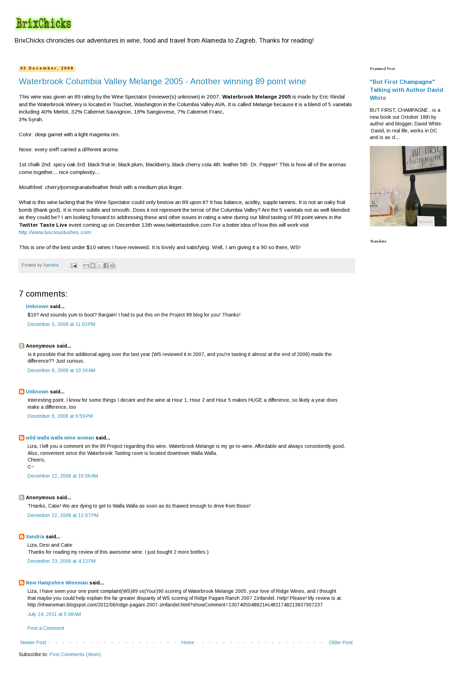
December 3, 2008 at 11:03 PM (61, 324)
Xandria (35, 536)
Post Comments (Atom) (75, 654)
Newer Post (33, 642)
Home (187, 642)
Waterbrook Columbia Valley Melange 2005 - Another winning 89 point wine (162, 81)
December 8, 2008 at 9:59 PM (60, 416)
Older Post (341, 642)
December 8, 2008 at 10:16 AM (61, 370)
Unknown (37, 306)
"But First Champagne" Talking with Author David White (406, 90)
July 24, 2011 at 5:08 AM (54, 614)
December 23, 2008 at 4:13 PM (62, 561)
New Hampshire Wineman (57, 582)
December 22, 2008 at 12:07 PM (63, 515)
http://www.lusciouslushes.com (55, 232)
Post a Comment (46, 628)
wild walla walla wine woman (60, 438)
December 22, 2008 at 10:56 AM (63, 476)
